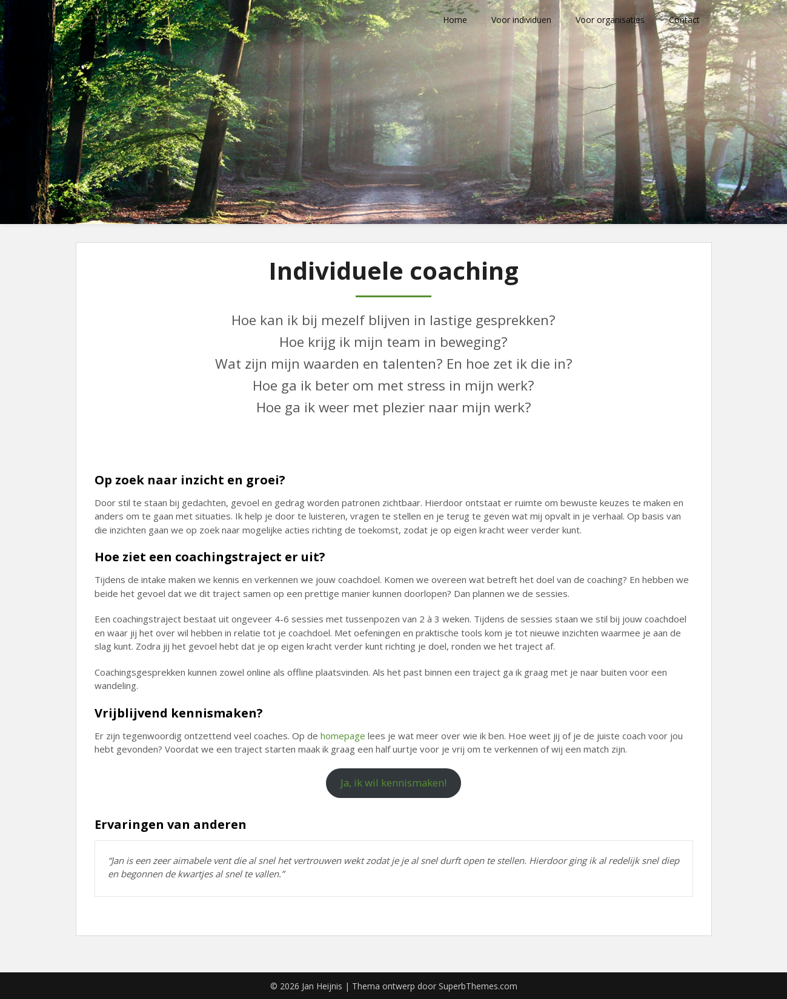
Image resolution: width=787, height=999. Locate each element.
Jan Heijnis (118, 20)
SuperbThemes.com (478, 986)
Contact (684, 19)
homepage (342, 736)
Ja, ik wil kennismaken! (393, 783)
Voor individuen (521, 19)
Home (455, 19)
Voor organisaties (610, 19)
